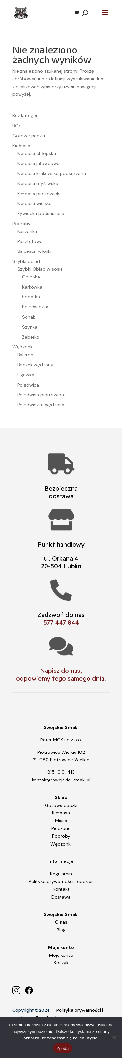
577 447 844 (61, 622)
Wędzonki (61, 844)
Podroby (61, 836)
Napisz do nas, (61, 670)
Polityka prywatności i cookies (61, 881)
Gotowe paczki (61, 805)
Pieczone (61, 828)
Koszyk (61, 963)
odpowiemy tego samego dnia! (61, 678)
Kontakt (61, 889)
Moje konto (61, 955)
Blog (61, 930)
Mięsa (61, 820)
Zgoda (62, 1048)
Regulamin (61, 873)
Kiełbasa (61, 813)
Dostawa (61, 897)
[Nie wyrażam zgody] (114, 1037)
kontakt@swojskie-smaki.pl (61, 780)
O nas (61, 922)
